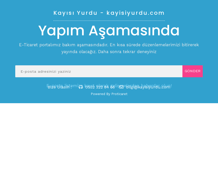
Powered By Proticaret (109, 94)
